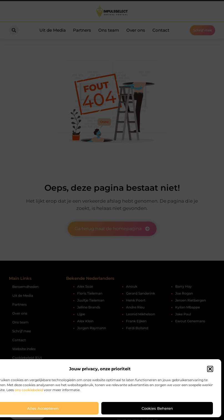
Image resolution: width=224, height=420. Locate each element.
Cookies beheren (157, 408)
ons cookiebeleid (29, 390)
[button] (210, 369)
